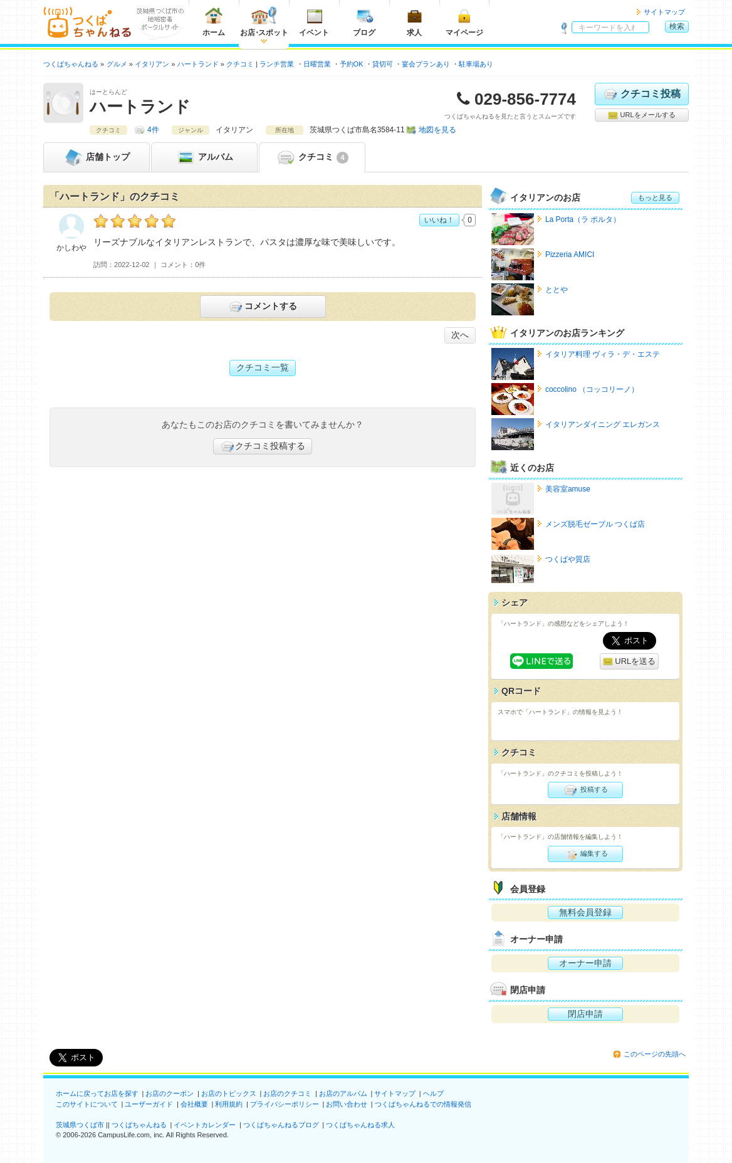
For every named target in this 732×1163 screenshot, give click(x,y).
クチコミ (312, 157)
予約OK (351, 64)
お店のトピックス (228, 1093)
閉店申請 (585, 1014)
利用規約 (229, 1104)
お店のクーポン (169, 1093)
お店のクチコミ (287, 1093)
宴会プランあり (426, 64)
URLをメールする (641, 115)
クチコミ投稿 (641, 94)
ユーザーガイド (149, 1104)
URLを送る (629, 661)
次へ (460, 335)
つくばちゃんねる (139, 1125)
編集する (585, 853)
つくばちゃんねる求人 (360, 1125)
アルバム (204, 157)
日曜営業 (317, 64)
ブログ (364, 21)
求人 (414, 21)
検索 (676, 26)
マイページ (464, 21)
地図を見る (437, 129)
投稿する (585, 789)
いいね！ (439, 220)
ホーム (213, 21)
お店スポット (264, 21)
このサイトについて (87, 1104)
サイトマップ (664, 12)
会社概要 (194, 1104)
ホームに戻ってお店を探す (97, 1093)
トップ (96, 157)
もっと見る (655, 197)
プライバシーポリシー (284, 1104)
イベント (314, 21)
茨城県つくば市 (80, 1125)
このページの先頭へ (655, 1054)
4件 (153, 129)
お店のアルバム (343, 1093)
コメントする (262, 306)
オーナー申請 (585, 963)
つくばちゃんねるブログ (281, 1125)
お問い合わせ (346, 1104)
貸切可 (382, 64)
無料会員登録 (585, 912)
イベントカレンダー (205, 1125)
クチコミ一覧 (262, 367)
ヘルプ (433, 1093)
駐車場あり (476, 64)
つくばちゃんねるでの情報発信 (423, 1104)
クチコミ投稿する (262, 446)
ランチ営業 (276, 64)
